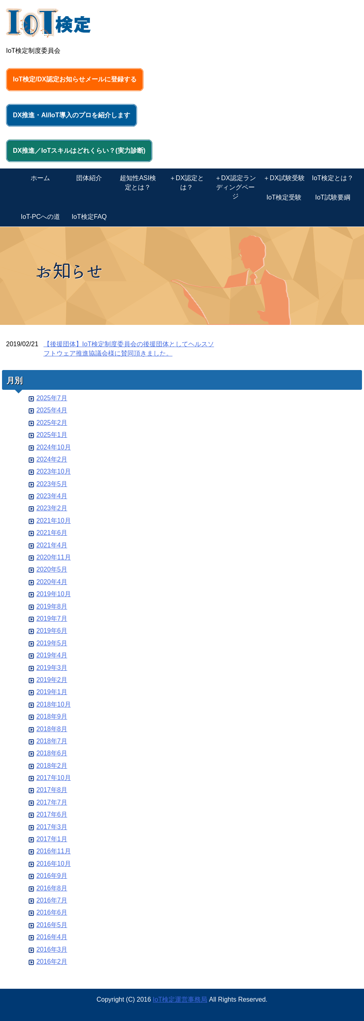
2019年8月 (51, 606)
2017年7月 (51, 802)
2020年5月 (51, 569)
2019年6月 (51, 630)
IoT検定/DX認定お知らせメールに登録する (75, 79)
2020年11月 (53, 557)
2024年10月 (53, 447)
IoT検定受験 (284, 197)
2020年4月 (51, 581)
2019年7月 (51, 618)
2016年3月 (51, 949)
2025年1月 (51, 434)
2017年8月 (51, 789)
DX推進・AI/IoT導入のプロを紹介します (71, 115)
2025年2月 (51, 422)
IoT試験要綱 (332, 197)
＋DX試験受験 (283, 178)
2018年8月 (51, 729)
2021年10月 (53, 520)
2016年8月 (51, 888)
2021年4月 (51, 545)
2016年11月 (53, 851)
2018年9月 (51, 716)
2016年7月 (51, 900)
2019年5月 (51, 643)
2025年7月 (51, 398)
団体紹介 (89, 178)
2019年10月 (53, 594)
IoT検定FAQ (89, 216)
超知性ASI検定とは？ (138, 182)
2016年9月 (51, 875)
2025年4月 (51, 410)
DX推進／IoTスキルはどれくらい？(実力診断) (79, 150)
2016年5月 (51, 924)
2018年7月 (51, 741)
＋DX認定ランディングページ (235, 187)
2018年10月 (53, 704)
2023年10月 (53, 471)
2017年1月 (51, 839)
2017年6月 (51, 814)
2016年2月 (51, 961)
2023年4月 (51, 496)
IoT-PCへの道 (40, 216)
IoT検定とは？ (333, 178)
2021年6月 (51, 532)
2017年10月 (53, 777)
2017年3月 (51, 826)
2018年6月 (51, 753)
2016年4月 (51, 937)
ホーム (40, 178)
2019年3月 (51, 667)
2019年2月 (51, 679)
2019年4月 (51, 655)
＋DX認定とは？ (186, 182)
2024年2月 (51, 459)
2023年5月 (51, 483)
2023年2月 (51, 508)
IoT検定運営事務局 (180, 999)
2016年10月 (53, 863)
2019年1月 (51, 691)
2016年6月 (51, 912)
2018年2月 (51, 765)
